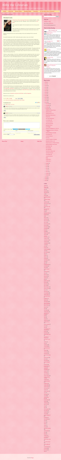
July (47, 164)
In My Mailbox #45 (49, 154)
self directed (46, 402)
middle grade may (47, 321)
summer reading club (47, 415)
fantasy (45, 267)
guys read (45, 285)
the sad (45, 422)
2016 (46, 92)
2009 (46, 177)
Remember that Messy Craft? (50, 141)
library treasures (46, 305)
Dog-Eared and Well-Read (19, 93)
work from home (46, 446)
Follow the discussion (39, 102)
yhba (44, 451)
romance (45, 389)
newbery (45, 341)
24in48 (45, 185)
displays (45, 256)
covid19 (45, 244)
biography (45, 214)
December (47, 103)
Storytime (35, 11)
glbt (44, 279)
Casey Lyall (48, 58)
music (45, 327)
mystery (45, 331)
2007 (46, 180)
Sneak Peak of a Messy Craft (50, 151)
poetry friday (46, 360)
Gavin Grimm (49, 67)
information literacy (47, 296)
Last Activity (12, 104)
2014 (46, 95)
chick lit (45, 234)
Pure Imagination (28, 93)
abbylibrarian (51, 23)
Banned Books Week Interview (50, 115)
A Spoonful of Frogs (50, 57)
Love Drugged (48, 126)
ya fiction (22, 100)
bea (44, 211)
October (47, 107)
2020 (46, 85)
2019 (46, 87)
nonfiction (45, 344)
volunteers (45, 435)
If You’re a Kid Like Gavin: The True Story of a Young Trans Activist (52, 65)
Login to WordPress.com (21, 129)
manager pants (46, 311)
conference (45, 241)
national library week (47, 334)
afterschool (45, 192)
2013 (46, 97)
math (44, 315)
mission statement (46, 324)
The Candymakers (48, 149)
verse (20, 100)
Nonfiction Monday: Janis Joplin (51, 132)
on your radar (46, 346)
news (44, 343)
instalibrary (45, 298)
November (48, 105)
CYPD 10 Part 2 (48, 159)
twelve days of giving (47, 428)
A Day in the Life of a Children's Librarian (52, 142)
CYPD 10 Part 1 (48, 161)
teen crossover (46, 419)
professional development (46, 369)
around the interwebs (47, 197)
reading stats (46, 383)
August (47, 163)
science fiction (46, 399)
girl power (12, 100)
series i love (46, 404)
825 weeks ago (10, 106)
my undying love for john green (47, 329)
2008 (46, 178)
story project (46, 410)
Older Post (39, 141)
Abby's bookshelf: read (52, 30)
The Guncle (48, 49)
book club (45, 222)
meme (45, 317)
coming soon (46, 238)
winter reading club (47, 444)
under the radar (46, 430)
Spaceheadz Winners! (49, 125)
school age (45, 394)
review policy (46, 388)
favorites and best (46, 269)
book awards (46, 220)
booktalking (46, 228)
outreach (45, 350)
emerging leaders (46, 264)
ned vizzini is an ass (47, 339)
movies (45, 325)
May (47, 168)
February (47, 173)
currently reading (46, 249)
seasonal (45, 401)
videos (45, 433)
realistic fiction (46, 386)
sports (45, 407)
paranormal (45, 353)
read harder (45, 372)
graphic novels (46, 280)
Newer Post (4, 141)
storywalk (45, 413)
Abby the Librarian (15, 5)
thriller (45, 423)
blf (44, 216)
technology (45, 417)
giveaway (45, 277)
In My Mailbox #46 (49, 146)
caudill (45, 231)
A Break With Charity (25, 89)
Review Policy (18, 11)
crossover (45, 247)
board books (46, 219)
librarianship (46, 301)
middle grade (46, 320)
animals (45, 195)
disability (45, 255)
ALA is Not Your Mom (49, 123)
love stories (45, 310)
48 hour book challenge (46, 187)
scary (45, 392)
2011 (46, 100)
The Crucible (33, 89)
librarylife (45, 307)
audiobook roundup (47, 199)
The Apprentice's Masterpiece (9, 88)
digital (45, 253)
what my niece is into (47, 439)
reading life (45, 379)
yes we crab (46, 449)
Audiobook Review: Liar (50, 113)
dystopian (45, 258)
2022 (46, 82)
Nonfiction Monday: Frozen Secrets (51, 144)
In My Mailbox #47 (49, 134)
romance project (46, 391)
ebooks (45, 261)
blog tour (45, 217)
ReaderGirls (13, 93)
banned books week (47, 206)
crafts (45, 246)
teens (44, 420)
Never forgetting (48, 147)
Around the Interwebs (49, 136)
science (45, 395)
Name (4, 130)
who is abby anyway (47, 441)
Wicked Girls (48, 116)
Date (7, 104)
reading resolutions (47, 381)
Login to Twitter (27, 129)
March (47, 171)
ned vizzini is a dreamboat (46, 337)
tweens (45, 426)
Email (16, 130)
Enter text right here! (21, 125)
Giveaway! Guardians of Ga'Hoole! (51, 139)
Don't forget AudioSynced (50, 118)
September (48, 108)
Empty (47, 157)
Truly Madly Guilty (50, 41)
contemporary (46, 243)
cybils (45, 250)
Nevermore (47, 137)
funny (45, 273)
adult (44, 189)
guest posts (45, 283)
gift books (45, 274)
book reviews (8, 100)
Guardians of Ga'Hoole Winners (51, 110)
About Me (10, 11)
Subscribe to (9, 134)
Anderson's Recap (48, 111)
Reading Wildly (27, 11)
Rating (9, 104)
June (47, 166)
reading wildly (46, 385)
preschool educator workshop (47, 366)
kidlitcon (45, 300)
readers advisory (46, 375)
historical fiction (16, 100)
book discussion (46, 223)
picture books (46, 357)
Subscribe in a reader (47, 21)
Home (4, 11)
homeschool (46, 291)
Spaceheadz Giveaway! (49, 152)
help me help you (46, 286)
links (44, 308)
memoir (45, 318)
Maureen (6, 106)
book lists (45, 225)
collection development (46, 236)
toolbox (45, 425)
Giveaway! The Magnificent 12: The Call (52, 128)
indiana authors (46, 294)
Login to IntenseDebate (15, 129)
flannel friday (46, 271)
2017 (46, 90)
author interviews (46, 203)
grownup (45, 282)
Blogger (32, 457)
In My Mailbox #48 (49, 120)
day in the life (46, 252)
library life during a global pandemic (47, 304)
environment (46, 266)
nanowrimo (45, 332)
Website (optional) (30, 130)
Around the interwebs (49, 121)
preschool (45, 364)
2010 (46, 102)
